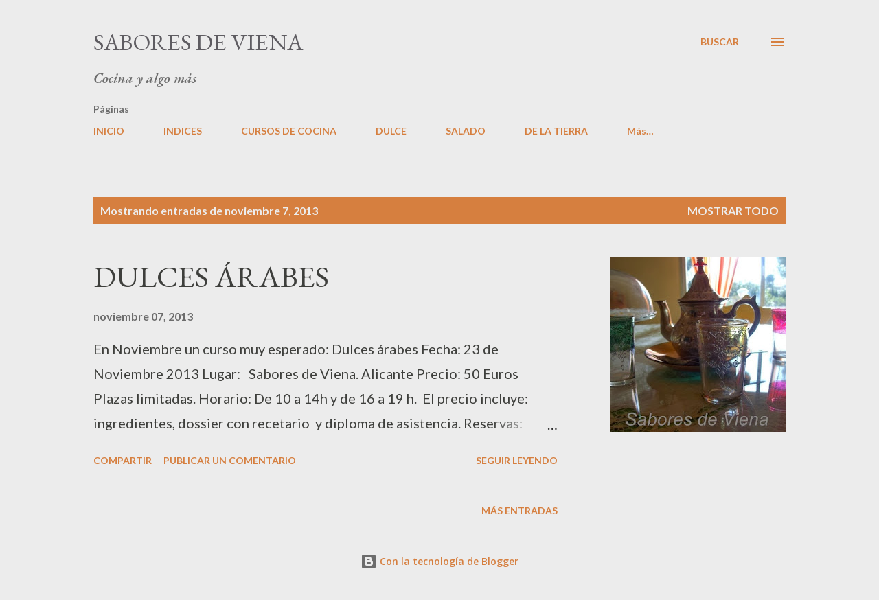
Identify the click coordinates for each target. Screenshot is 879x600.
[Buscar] (719, 42)
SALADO (466, 131)
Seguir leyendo (517, 460)
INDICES (182, 131)
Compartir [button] (122, 460)
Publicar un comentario (229, 460)
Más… (640, 131)
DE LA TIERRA (556, 131)
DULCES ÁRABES (211, 276)
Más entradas (519, 510)
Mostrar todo (733, 210)
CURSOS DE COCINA (288, 131)
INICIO (108, 131)
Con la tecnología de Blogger (439, 561)
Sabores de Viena (198, 42)
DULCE (391, 131)
